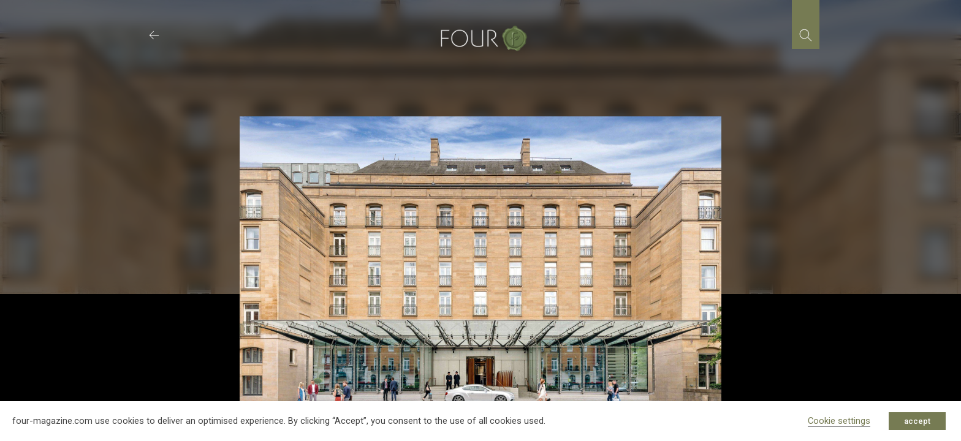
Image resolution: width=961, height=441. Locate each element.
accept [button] (917, 421)
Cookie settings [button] (839, 420)
